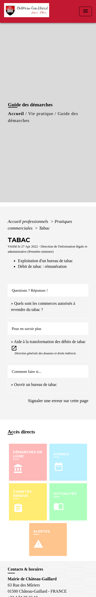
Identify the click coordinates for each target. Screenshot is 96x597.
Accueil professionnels (28, 221)
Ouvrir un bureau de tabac (35, 384)
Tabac (44, 228)
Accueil (16, 113)
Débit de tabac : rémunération (42, 266)
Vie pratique (40, 113)
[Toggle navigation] (85, 11)
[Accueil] (28, 11)
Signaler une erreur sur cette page (58, 400)
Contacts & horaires (25, 569)
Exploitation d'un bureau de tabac (45, 261)
